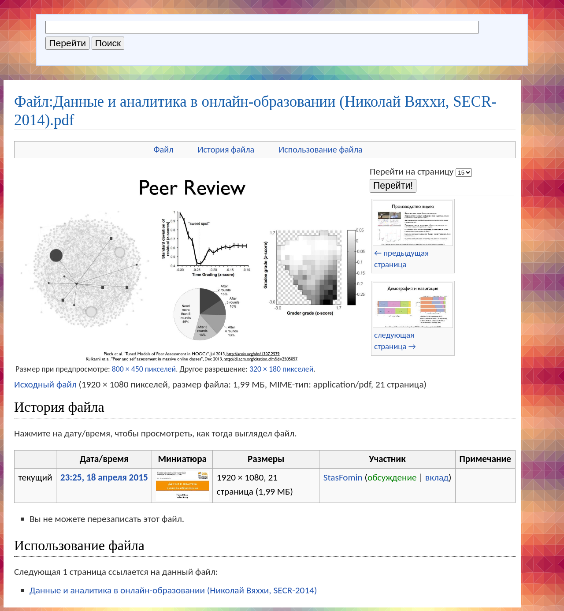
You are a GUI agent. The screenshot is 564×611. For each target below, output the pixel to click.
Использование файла (320, 149)
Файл (163, 149)
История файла (226, 149)
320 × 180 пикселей (281, 369)
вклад (437, 477)
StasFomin (343, 477)
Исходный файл (45, 384)
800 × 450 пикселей (144, 369)
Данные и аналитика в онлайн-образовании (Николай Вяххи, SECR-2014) (173, 590)
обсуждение (392, 477)
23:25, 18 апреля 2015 (104, 477)
